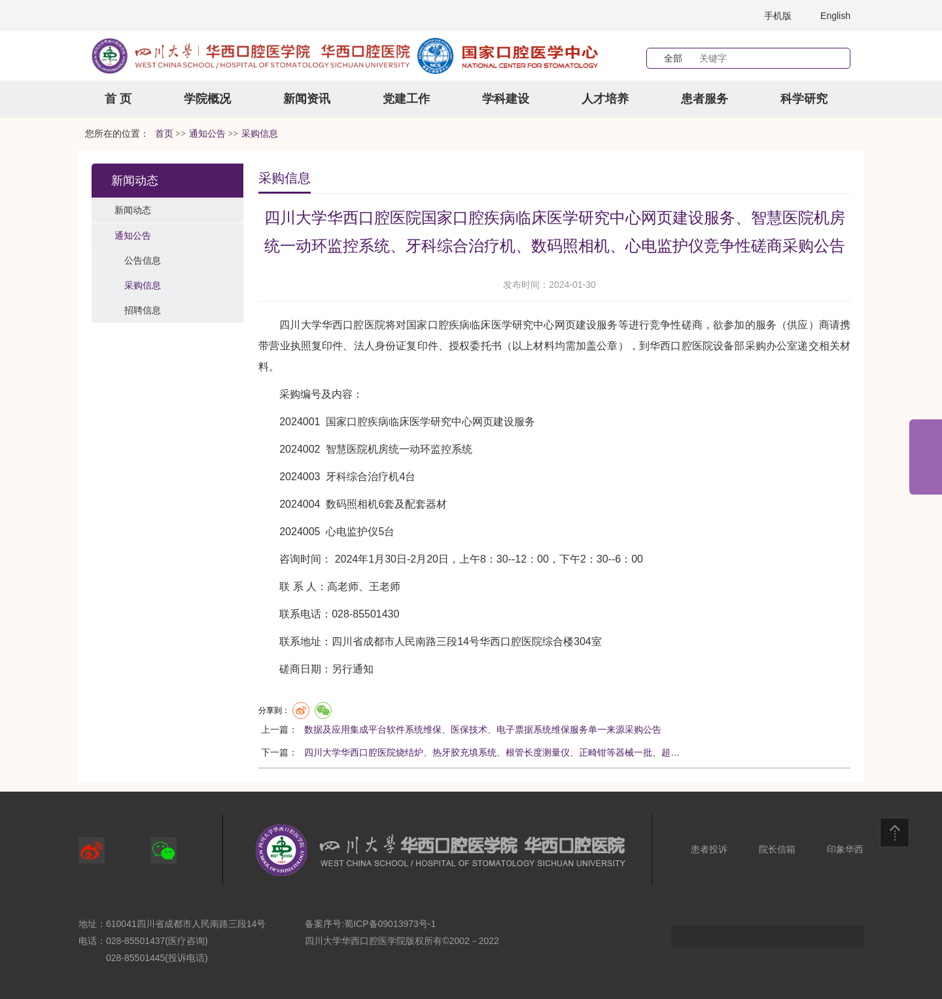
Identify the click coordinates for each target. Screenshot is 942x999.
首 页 (118, 98)
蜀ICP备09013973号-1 (390, 924)
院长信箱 (777, 849)
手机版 (778, 15)
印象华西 (845, 849)
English (835, 15)
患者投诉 (709, 849)
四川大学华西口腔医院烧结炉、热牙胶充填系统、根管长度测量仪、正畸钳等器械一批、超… (492, 752)
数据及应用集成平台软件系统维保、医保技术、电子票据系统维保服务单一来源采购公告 (482, 729)
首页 (164, 134)
